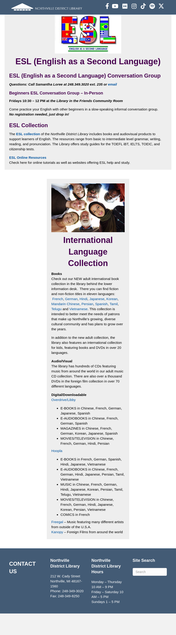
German (71, 323)
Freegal (57, 543)
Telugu (56, 332)
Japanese (96, 323)
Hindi (83, 323)
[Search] (150, 593)
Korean (111, 323)
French (57, 323)
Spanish (101, 328)
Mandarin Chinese (65, 328)
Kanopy (57, 553)
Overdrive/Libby (63, 422)
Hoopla (56, 473)
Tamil (113, 328)
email (111, 109)
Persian (87, 328)
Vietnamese (78, 332)
